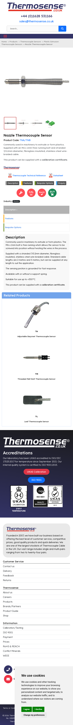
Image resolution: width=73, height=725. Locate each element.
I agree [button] (27, 709)
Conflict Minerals (11, 651)
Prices (6, 641)
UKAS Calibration (36, 471)
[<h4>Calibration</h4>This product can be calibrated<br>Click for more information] (31, 192)
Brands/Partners (12, 606)
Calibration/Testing (13, 627)
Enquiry (61, 183)
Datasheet (58, 175)
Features (27, 183)
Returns (7, 580)
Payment (8, 637)
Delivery (7, 571)
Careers (7, 597)
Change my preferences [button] (34, 715)
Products (13, 41)
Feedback (8, 575)
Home (4, 41)
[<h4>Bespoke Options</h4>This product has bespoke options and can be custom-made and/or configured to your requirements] (21, 192)
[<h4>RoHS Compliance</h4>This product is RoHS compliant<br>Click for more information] (42, 192)
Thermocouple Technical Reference (29, 175)
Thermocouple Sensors (30, 41)
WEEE (6, 655)
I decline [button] (38, 709)
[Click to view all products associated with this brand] (12, 167)
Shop (5, 615)
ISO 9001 (36, 480)
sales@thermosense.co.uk (36, 21)
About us (7, 592)
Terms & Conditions (11, 708)
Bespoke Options (45, 183)
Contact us (8, 566)
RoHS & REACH (11, 646)
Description (13, 183)
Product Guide (10, 611)
